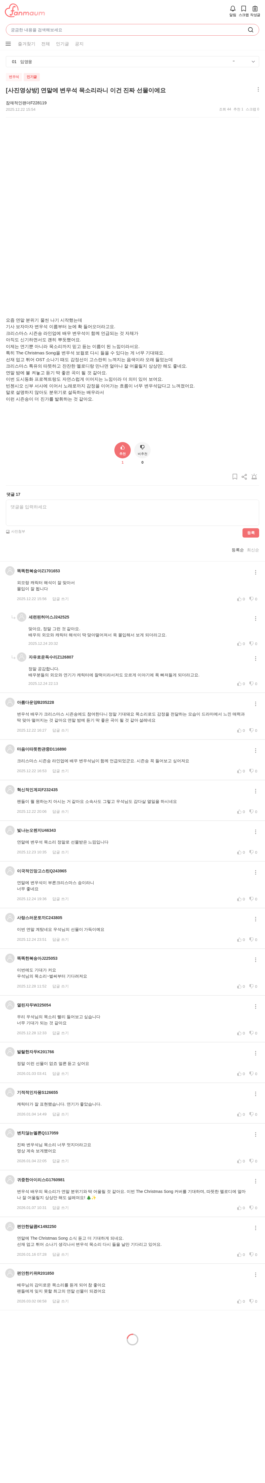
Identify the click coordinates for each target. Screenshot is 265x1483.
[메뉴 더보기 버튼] (257, 90)
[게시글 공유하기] (244, 497)
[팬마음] (25, 11)
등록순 (238, 568)
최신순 (253, 568)
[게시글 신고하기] (254, 497)
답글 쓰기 (60, 618)
